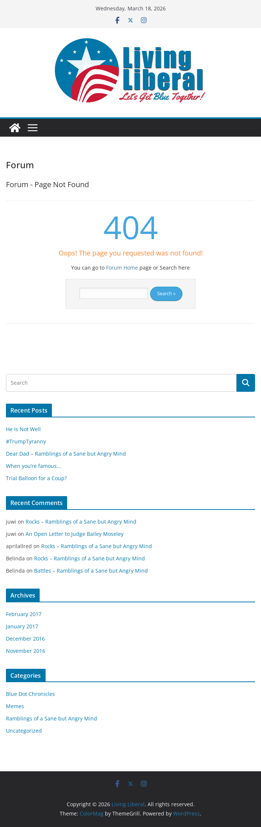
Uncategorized (24, 730)
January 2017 (22, 626)
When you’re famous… (33, 465)
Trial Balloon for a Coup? (36, 478)
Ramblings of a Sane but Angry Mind (51, 718)
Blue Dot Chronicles (30, 693)
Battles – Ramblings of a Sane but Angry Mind (91, 570)
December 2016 (25, 638)
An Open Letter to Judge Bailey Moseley (74, 533)
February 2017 (24, 614)
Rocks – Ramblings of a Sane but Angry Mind (81, 521)
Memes (15, 706)
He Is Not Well (23, 429)
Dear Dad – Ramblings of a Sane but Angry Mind (66, 453)
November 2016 (25, 650)
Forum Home (122, 267)
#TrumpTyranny (26, 441)
